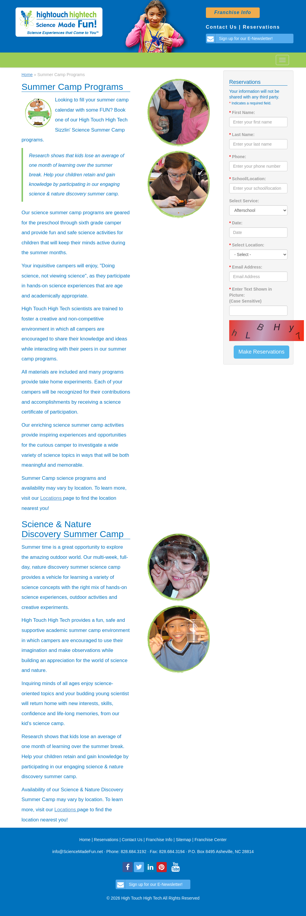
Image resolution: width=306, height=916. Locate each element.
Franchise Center (211, 839)
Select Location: (246, 245)
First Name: (242, 112)
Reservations (261, 27)
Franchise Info (160, 839)
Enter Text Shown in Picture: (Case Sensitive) (250, 295)
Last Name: (242, 134)
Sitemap (183, 839)
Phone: (237, 156)
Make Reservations (261, 352)
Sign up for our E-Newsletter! (239, 38)
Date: (235, 222)
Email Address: (245, 267)
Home (27, 74)
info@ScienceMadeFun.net (77, 851)
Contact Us (221, 27)
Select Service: (244, 200)
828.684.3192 (133, 851)
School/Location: (247, 178)
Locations (51, 498)
